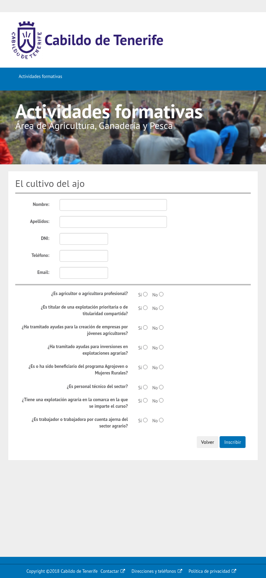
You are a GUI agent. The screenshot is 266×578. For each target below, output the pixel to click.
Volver (207, 442)
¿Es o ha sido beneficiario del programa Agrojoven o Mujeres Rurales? (78, 369)
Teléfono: (40, 255)
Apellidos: (40, 221)
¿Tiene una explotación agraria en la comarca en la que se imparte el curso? (75, 403)
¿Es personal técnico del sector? (97, 386)
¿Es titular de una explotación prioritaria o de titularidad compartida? (84, 310)
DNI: (45, 238)
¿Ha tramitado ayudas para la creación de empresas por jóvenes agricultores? (75, 330)
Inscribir (232, 442)
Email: (43, 272)
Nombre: (41, 204)
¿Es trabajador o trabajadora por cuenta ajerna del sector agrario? (80, 422)
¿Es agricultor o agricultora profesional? (89, 293)
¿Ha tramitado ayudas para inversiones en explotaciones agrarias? (87, 350)
